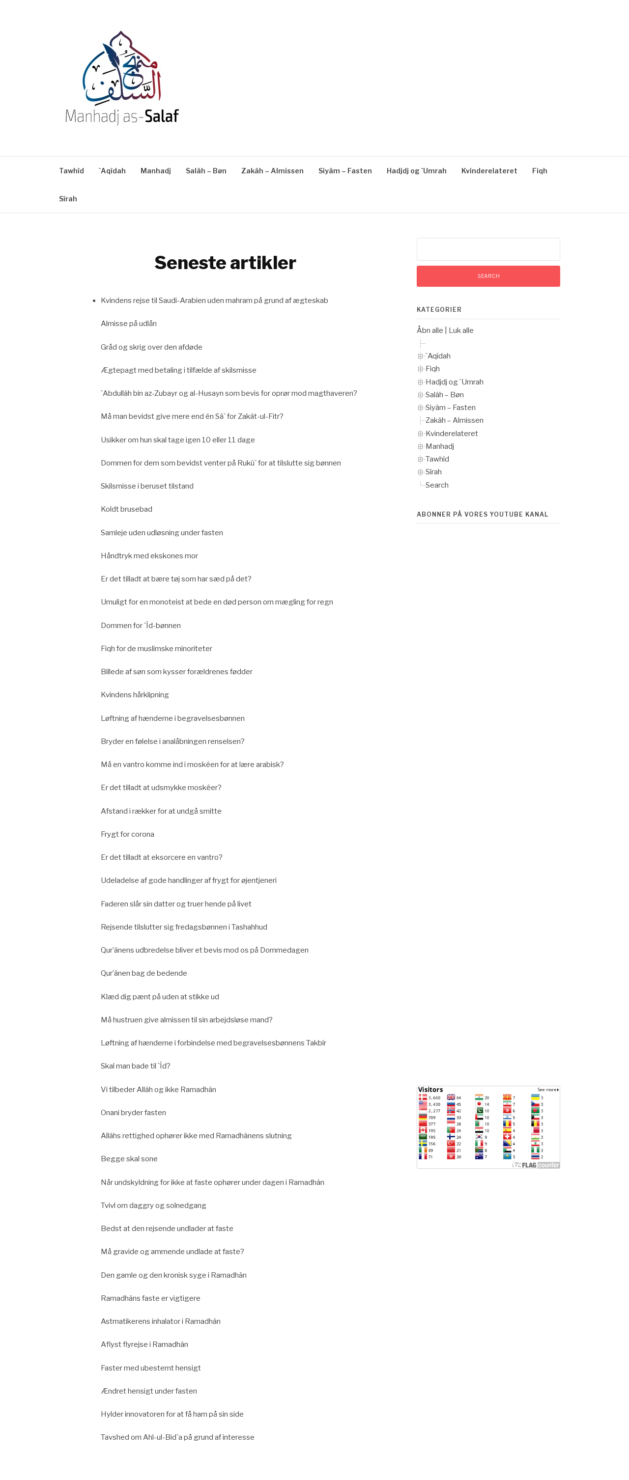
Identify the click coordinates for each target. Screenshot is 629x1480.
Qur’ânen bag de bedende (144, 973)
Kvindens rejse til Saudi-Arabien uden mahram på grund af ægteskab (214, 300)
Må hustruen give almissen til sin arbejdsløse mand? (187, 1019)
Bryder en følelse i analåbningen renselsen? (173, 741)
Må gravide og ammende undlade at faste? (172, 1251)
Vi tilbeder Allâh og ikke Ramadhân (158, 1089)
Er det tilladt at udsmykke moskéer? (161, 787)
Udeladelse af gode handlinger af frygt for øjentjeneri (189, 880)
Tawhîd (71, 170)
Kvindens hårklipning (135, 694)
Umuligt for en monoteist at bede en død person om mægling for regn (217, 602)
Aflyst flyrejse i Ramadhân (144, 1344)
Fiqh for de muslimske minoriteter (156, 648)
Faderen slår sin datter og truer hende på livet (176, 904)
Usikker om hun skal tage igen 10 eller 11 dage (178, 440)
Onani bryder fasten (133, 1112)
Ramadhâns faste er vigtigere (150, 1298)
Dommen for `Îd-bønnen (141, 625)
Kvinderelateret (489, 170)
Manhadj (156, 170)
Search (437, 485)
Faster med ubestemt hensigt (151, 1368)
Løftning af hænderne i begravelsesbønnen (173, 718)
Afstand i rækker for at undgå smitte (161, 811)
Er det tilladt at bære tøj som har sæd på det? (176, 579)
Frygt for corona (127, 834)
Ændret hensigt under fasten (149, 1391)
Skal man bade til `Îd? (136, 1066)
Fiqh (539, 170)
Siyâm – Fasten (345, 170)
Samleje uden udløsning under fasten (162, 532)
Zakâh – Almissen (272, 170)
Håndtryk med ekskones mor (149, 555)
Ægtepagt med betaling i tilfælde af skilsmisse (179, 370)
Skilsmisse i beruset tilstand (147, 486)
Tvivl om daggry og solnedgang (153, 1205)
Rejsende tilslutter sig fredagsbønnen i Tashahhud (184, 927)
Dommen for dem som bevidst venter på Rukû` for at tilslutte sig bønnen (221, 463)
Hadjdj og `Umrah (417, 170)
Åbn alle (430, 330)
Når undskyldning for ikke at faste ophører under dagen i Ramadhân (212, 1182)
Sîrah (68, 198)
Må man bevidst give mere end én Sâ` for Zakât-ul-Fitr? (192, 416)
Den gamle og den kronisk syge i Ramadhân (174, 1275)
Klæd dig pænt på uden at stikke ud (160, 996)
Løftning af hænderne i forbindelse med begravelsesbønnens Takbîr (213, 1043)
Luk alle (461, 330)
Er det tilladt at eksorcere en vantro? (162, 857)
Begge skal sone (129, 1158)
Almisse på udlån (129, 323)
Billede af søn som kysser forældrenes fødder (177, 671)
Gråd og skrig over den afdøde (151, 347)
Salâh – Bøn (206, 170)
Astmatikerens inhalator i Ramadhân (161, 1321)
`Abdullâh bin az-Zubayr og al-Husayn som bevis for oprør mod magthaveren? (229, 393)
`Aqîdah (112, 170)
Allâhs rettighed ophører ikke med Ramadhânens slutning (196, 1135)
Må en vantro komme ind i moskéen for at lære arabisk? (192, 764)
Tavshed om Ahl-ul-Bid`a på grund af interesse (178, 1437)
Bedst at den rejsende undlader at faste (167, 1228)
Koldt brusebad (126, 509)
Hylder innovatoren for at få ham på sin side (172, 1414)
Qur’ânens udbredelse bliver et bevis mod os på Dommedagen (205, 950)
